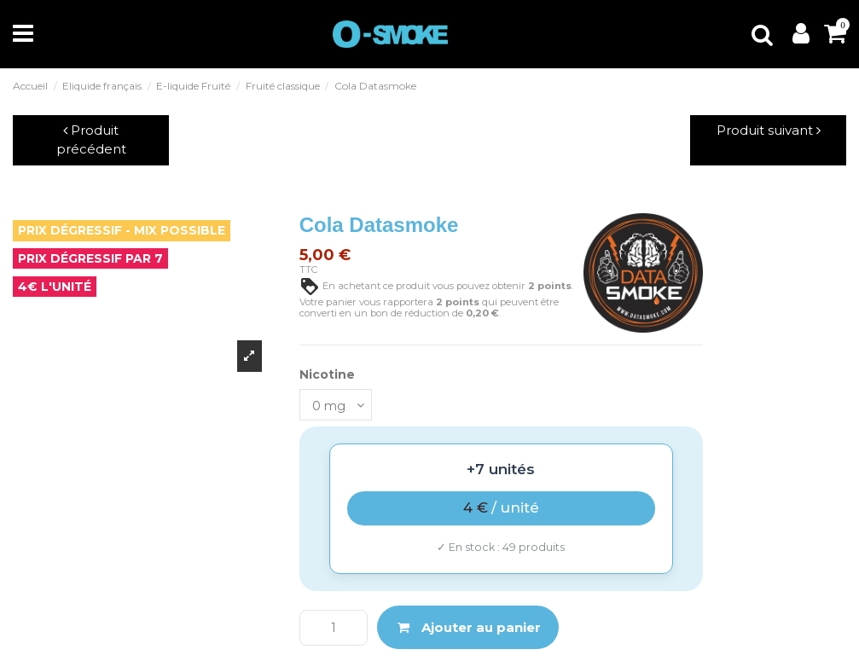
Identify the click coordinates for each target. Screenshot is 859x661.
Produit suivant (769, 130)
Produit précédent (91, 140)
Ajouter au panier (468, 627)
